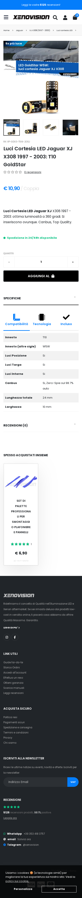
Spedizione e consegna (17, 727)
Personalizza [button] (23, 889)
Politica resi (10, 717)
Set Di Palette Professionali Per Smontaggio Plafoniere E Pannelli (21, 516)
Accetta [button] (59, 889)
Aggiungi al (41, 276)
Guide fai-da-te (13, 662)
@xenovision (31, 845)
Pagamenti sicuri (14, 722)
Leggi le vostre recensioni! (41, 5)
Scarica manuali (13, 688)
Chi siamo (9, 743)
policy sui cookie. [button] (17, 881)
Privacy (7, 737)
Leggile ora (10, 818)
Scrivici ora (24, 839)
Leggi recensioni (13, 693)
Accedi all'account (14, 672)
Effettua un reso (13, 677)
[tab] (40, 298)
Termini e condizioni (15, 732)
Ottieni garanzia (13, 683)
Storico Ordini (11, 667)
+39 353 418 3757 (34, 833)
